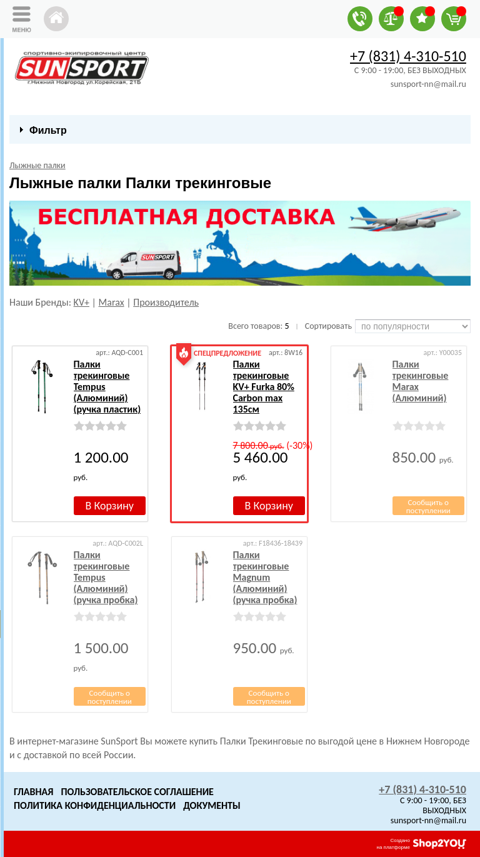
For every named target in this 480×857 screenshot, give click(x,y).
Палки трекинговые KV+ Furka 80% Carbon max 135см (263, 386)
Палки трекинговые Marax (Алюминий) (420, 381)
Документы (212, 805)
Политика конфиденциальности (95, 805)
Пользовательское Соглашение (137, 792)
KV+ (81, 302)
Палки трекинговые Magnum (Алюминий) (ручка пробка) (265, 577)
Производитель (166, 302)
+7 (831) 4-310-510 (408, 56)
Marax (111, 302)
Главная (33, 792)
